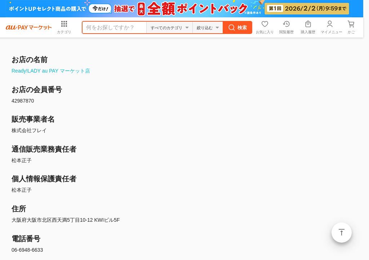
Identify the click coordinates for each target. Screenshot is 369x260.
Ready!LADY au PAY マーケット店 (51, 71)
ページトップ (342, 232)
